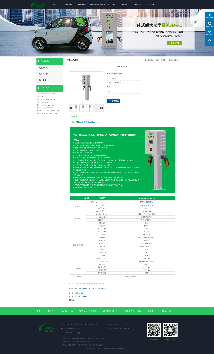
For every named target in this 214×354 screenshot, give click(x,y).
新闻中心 (137, 5)
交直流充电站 (100, 288)
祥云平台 (72, 342)
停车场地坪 (72, 345)
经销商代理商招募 (132, 311)
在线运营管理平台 (96, 5)
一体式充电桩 (92, 288)
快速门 (90, 345)
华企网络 (86, 342)
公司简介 (68, 5)
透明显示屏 (84, 345)
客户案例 (42, 80)
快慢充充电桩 (173, 60)
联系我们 (151, 5)
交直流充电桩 (78, 293)
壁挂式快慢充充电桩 (80, 296)
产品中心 (164, 60)
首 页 (157, 60)
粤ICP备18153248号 (121, 348)
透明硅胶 (100, 345)
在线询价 (113, 101)
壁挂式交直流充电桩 (80, 288)
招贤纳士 (123, 5)
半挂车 (78, 345)
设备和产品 (82, 5)
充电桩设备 (43, 68)
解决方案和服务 (110, 5)
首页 (54, 5)
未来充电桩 (43, 74)
